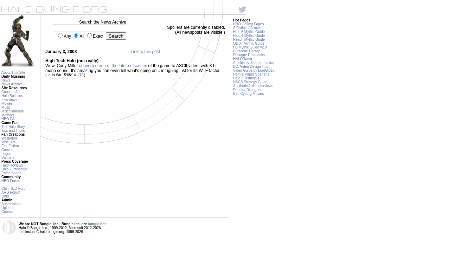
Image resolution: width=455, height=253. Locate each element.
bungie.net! (97, 224)
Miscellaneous (12, 111)
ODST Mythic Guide (248, 43)
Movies (7, 103)
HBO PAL (9, 119)
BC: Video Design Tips (250, 67)
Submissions (11, 204)
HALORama (242, 59)
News (5, 80)
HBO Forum (10, 181)
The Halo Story (13, 127)
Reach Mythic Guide (249, 39)
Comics (7, 150)
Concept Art (10, 92)
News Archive (12, 84)
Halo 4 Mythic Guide (249, 36)
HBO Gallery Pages (248, 24)
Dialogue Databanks (249, 55)
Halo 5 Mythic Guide (249, 32)
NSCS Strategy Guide (250, 82)
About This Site (13, 72)
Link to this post (145, 51)
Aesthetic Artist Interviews (253, 86)
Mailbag (7, 115)
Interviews (9, 100)
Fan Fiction (10, 146)
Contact (7, 212)
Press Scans (11, 173)
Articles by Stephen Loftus (253, 63)
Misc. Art (8, 142)
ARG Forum (10, 192)
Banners (7, 158)
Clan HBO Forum (14, 188)
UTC (80, 75)
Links (5, 196)
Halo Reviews (12, 165)
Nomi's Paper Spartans (251, 74)
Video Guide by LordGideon (254, 70)
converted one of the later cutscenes (113, 65)
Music (6, 107)
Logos (6, 154)
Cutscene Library (246, 51)
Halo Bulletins (12, 96)
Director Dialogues (247, 90)
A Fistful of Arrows (247, 28)
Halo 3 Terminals (246, 78)
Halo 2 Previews (14, 169)
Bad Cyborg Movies (248, 94)
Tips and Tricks (13, 130)
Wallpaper (9, 138)
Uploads (7, 208)
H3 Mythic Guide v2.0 (250, 47)
